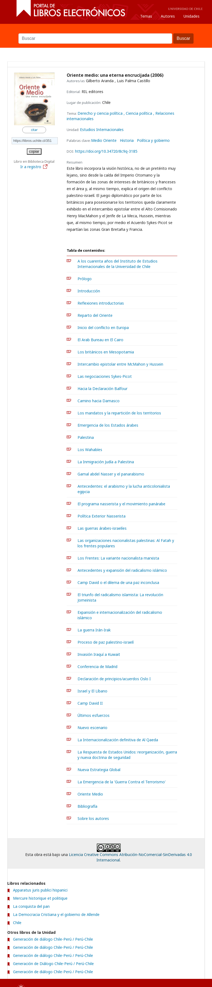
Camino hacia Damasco (99, 400)
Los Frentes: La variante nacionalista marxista (118, 558)
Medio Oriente (104, 140)
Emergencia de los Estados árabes (108, 425)
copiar (34, 151)
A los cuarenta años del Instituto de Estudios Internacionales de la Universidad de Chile (118, 263)
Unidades (192, 16)
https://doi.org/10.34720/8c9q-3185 (106, 151)
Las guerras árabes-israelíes (102, 528)
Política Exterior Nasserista (102, 516)
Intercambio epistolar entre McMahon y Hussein (120, 364)
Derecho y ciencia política (101, 113)
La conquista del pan (31, 906)
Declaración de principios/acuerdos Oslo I (114, 678)
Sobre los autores (93, 818)
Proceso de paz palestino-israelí (106, 642)
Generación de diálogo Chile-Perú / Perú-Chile (53, 939)
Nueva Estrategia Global (99, 769)
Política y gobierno (153, 140)
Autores (168, 16)
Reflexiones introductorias (101, 303)
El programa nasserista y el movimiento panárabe (121, 503)
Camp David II (90, 703)
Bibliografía (87, 806)
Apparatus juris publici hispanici (40, 890)
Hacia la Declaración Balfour (102, 388)
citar (34, 129)
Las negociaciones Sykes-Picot (105, 376)
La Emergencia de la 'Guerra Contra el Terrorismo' (122, 781)
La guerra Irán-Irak (94, 630)
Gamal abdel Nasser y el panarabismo (111, 474)
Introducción (89, 290)
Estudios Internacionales (102, 129)
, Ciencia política (138, 113)
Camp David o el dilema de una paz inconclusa (118, 582)
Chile (17, 922)
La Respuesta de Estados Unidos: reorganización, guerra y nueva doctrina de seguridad (127, 754)
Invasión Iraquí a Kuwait (99, 654)
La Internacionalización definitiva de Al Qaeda (118, 739)
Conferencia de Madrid (97, 666)
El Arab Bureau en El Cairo (100, 339)
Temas (146, 16)
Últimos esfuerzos (94, 715)
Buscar (106, 30)
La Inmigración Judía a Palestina (106, 461)
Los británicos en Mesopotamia (106, 351)
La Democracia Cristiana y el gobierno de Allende (56, 914)
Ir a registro (34, 166)
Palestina (86, 437)
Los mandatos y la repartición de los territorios (119, 413)
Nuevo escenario (92, 727)
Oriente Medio (90, 794)
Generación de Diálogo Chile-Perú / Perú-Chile (53, 963)
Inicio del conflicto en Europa (103, 327)
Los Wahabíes (90, 449)
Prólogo (85, 278)
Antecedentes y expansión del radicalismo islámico (122, 570)
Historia (127, 140)
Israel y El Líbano (92, 691)
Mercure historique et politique (40, 898)
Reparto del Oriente (95, 315)
